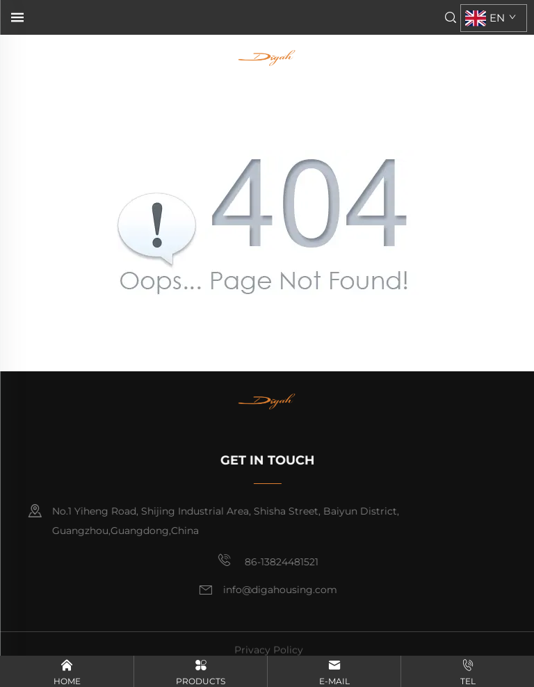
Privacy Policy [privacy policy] (268, 653)
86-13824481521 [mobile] (268, 560)
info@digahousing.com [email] (281, 589)
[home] (266, 56)
